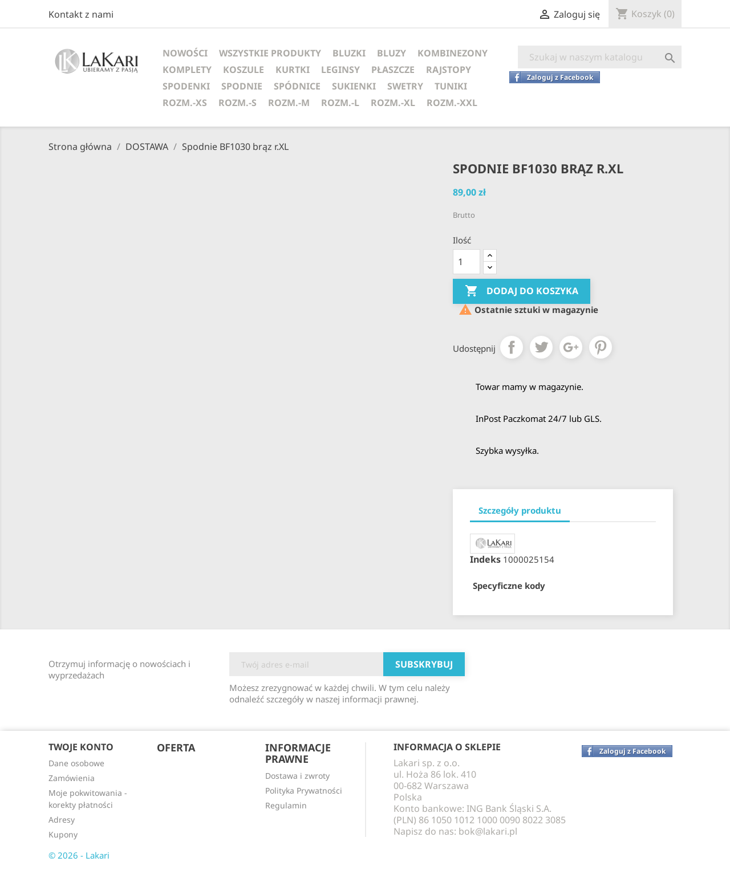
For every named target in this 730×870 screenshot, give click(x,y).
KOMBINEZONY (452, 53)
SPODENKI (186, 86)
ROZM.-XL (393, 102)
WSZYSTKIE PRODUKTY (270, 53)
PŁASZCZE (393, 69)
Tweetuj (541, 347)
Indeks (485, 559)
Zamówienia (71, 778)
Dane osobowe (76, 763)
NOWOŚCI (185, 53)
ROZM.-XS (185, 102)
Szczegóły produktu (519, 510)
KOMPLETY (187, 69)
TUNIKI (451, 86)
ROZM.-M (289, 102)
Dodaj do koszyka (521, 291)
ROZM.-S (237, 102)
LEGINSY (340, 69)
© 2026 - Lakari (79, 855)
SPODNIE (241, 86)
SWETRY (405, 86)
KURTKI (292, 69)
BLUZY (391, 53)
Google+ (570, 347)
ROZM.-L (340, 102)
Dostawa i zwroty (297, 775)
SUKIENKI (354, 86)
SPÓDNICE (297, 86)
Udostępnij (511, 347)
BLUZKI (349, 53)
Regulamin (286, 805)
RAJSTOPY (448, 69)
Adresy (61, 819)
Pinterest (600, 347)
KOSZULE (243, 69)
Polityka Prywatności (303, 790)
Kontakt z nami (80, 14)
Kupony (63, 834)
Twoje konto (80, 747)
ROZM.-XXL (452, 102)
